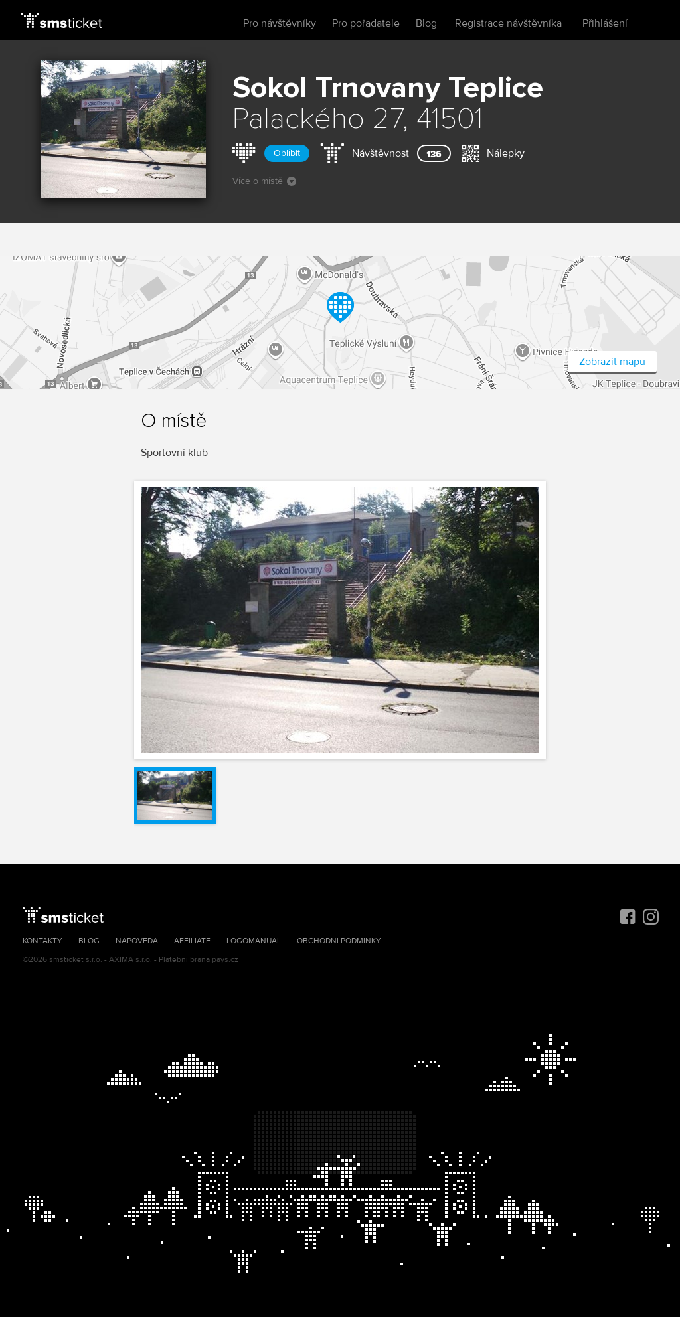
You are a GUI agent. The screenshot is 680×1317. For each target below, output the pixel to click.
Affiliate (192, 941)
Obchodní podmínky (339, 941)
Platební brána (184, 960)
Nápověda (137, 941)
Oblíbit (287, 153)
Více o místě (264, 181)
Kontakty (42, 941)
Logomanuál (253, 941)
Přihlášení (605, 23)
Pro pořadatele (366, 23)
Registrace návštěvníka (508, 23)
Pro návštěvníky (279, 23)
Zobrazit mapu (612, 361)
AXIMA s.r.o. (130, 960)
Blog (426, 23)
